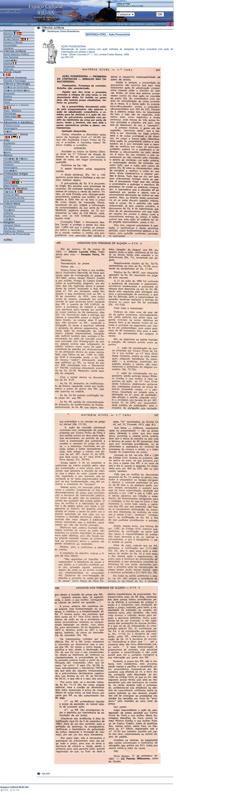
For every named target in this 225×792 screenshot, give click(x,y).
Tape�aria (9, 210)
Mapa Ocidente (11, 179)
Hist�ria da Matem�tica (16, 90)
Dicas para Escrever (14, 200)
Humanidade (10, 45)
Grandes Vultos (11, 161)
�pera (6, 152)
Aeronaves (9, 93)
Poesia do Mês (11, 195)
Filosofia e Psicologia (14, 80)
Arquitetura (9, 143)
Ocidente (8, 177)
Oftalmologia (10, 116)
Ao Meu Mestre (11, 39)
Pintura (7, 146)
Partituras (8, 164)
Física (6, 102)
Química (7, 119)
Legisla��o (10, 60)
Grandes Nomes (12, 36)
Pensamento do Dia (13, 197)
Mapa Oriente (10, 185)
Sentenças (8, 66)
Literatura (8, 48)
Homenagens (10, 128)
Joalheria (8, 213)
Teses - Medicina (12, 110)
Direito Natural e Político (16, 54)
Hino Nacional (10, 57)
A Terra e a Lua (11, 125)
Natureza (8, 33)
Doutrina (7, 63)
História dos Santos (13, 231)
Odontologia (9, 113)
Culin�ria (8, 219)
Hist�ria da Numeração (16, 87)
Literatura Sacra (11, 225)
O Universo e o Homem (16, 105)
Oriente (7, 182)
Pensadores (9, 206)
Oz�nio (7, 131)
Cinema (7, 149)
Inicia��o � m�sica (15, 158)
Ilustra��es (10, 170)
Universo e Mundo (12, 42)
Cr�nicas (8, 191)
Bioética (7, 96)
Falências (8, 69)
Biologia (7, 99)
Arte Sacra (8, 228)
